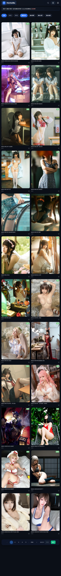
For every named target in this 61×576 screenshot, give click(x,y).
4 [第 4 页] (22, 542)
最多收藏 (48, 15)
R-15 (10, 15)
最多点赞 (40, 15)
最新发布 (24, 15)
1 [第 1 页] (11, 542)
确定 (53, 542)
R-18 (16, 15)
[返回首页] (8, 3)
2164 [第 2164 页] (32, 542)
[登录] (53, 3)
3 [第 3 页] (18, 542)
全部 (4, 15)
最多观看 (32, 15)
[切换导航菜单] (58, 2)
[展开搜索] (48, 3)
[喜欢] (29, 63)
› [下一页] (36, 542)
